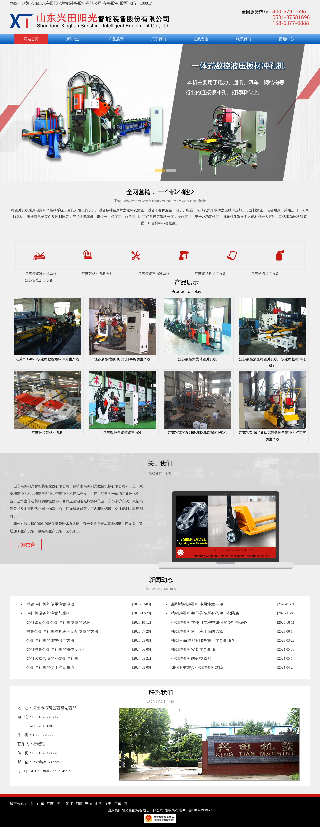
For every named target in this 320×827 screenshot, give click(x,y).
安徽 (88, 804)
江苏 (50, 804)
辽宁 (108, 804)
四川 (127, 804)
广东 (117, 804)
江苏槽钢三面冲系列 (154, 274)
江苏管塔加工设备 (39, 280)
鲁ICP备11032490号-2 (196, 810)
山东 (40, 804)
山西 (98, 804)
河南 (79, 804)
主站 (31, 804)
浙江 (69, 804)
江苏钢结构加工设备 (210, 274)
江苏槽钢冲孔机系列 (41, 274)
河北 (60, 804)
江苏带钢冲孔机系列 (97, 274)
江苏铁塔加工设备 (265, 274)
